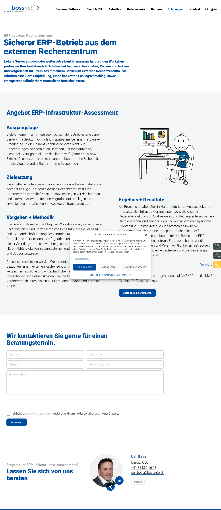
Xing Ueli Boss (110, 487)
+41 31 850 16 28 (143, 469)
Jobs (208, 255)
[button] (146, 234)
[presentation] (29, 405)
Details (138, 482)
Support (206, 264)
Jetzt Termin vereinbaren (137, 292)
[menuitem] (212, 8)
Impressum (126, 275)
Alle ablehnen (109, 267)
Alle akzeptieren (84, 267)
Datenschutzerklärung (111, 275)
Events (207, 246)
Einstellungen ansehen (135, 267)
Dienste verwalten (82, 258)
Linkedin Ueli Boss (119, 481)
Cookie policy (95, 275)
